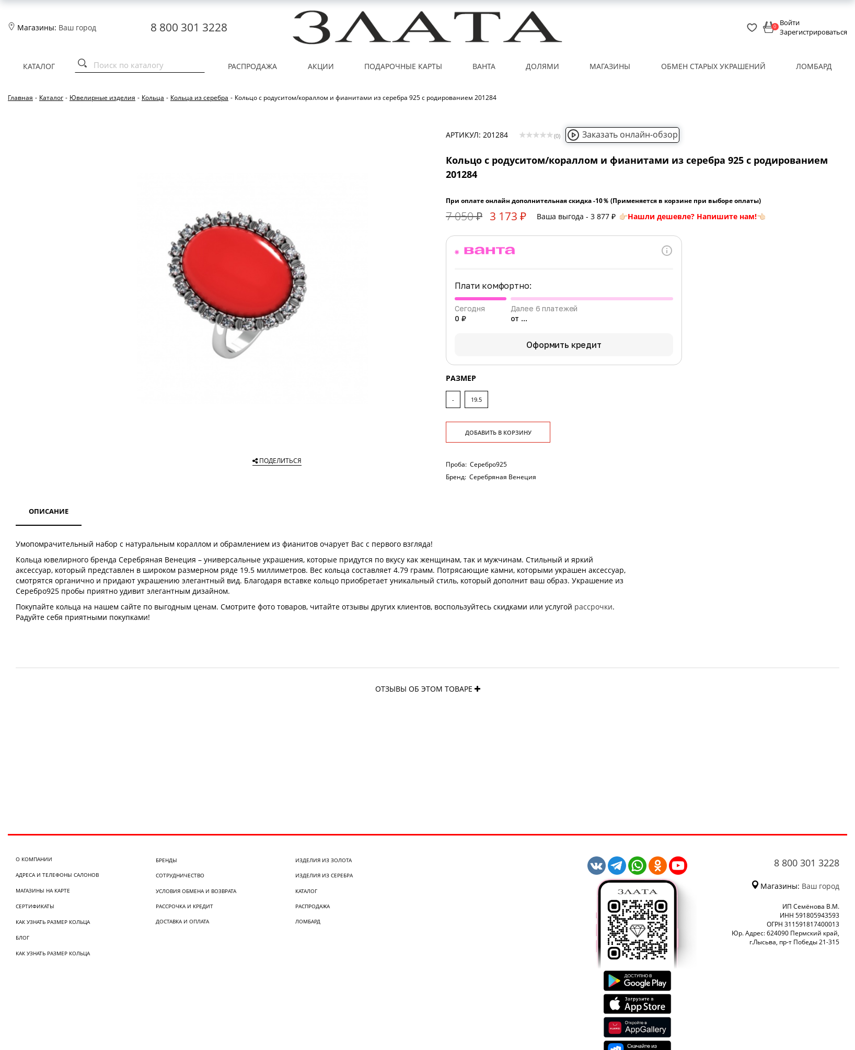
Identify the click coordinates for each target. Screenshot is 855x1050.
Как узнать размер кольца (53, 921)
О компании (34, 859)
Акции (321, 66)
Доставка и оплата (182, 921)
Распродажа (252, 66)
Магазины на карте (43, 890)
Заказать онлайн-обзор (622, 134)
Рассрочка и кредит (184, 906)
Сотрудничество (180, 875)
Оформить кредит (564, 345)
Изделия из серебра (324, 875)
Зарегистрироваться (813, 32)
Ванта (483, 66)
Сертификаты (35, 906)
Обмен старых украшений (713, 66)
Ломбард (814, 66)
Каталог (39, 66)
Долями (542, 66)
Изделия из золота (323, 860)
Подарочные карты (403, 66)
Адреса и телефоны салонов (57, 874)
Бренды (166, 860)
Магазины (610, 66)
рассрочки (593, 607)
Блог (22, 937)
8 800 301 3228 (189, 27)
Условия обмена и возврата (196, 891)
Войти (790, 22)
